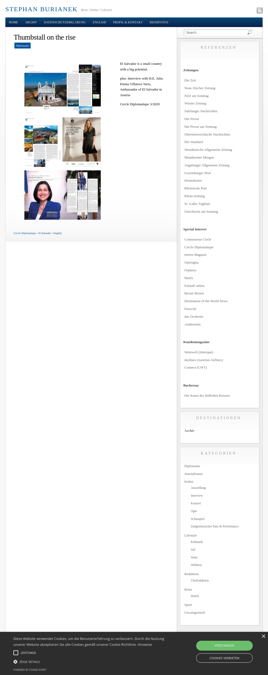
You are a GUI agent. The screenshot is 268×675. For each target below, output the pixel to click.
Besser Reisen (194, 293)
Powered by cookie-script (29, 670)
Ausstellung (198, 488)
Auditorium (192, 324)
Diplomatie (22, 45)
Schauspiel (197, 519)
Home (13, 22)
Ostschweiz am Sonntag (201, 211)
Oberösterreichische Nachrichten (207, 134)
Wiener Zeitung (195, 103)
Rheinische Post (195, 188)
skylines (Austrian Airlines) (203, 360)
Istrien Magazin (195, 255)
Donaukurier (193, 180)
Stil (193, 550)
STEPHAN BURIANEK (41, 9)
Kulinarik (197, 542)
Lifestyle (190, 535)
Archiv (31, 22)
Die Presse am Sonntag (200, 127)
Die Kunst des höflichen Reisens (207, 395)
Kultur (188, 481)
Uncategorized (194, 612)
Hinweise (145, 644)
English (99, 22)
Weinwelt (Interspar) (198, 352)
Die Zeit (190, 80)
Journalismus (193, 474)
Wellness (196, 565)
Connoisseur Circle (197, 239)
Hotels (195, 596)
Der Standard (193, 142)
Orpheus (190, 270)
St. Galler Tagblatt (197, 204)
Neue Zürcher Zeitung (199, 88)
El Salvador (44, 233)
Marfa (188, 278)
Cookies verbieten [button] (225, 658)
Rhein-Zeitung (194, 196)
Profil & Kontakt (128, 22)
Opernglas (191, 262)
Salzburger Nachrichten (200, 111)
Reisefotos (159, 22)
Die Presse (191, 119)
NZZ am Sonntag (196, 96)
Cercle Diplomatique (25, 233)
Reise (188, 589)
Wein (194, 557)
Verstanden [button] (224, 645)
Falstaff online (194, 286)
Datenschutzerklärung (65, 22)
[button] (91, 662)
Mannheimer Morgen (199, 157)
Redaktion (191, 574)
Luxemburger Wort (197, 173)
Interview (197, 495)
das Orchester (193, 316)
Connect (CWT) (195, 367)
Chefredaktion (200, 580)
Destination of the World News (206, 301)
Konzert (196, 503)
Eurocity (190, 309)
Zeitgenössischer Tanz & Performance (215, 526)
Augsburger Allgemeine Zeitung (206, 165)
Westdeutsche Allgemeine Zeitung (208, 150)
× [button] (263, 637)
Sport (188, 605)
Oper (194, 511)
